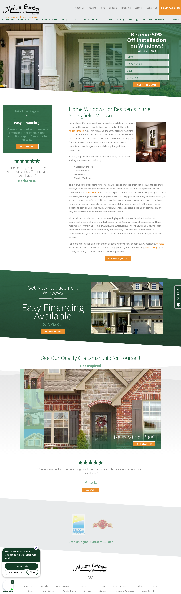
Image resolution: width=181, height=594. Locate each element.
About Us (79, 7)
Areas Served (148, 591)
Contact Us (152, 7)
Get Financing (53, 331)
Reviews (92, 7)
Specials (113, 7)
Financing (126, 7)
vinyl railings (151, 247)
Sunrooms (100, 586)
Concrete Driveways (154, 19)
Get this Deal (27, 146)
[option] (102, 409)
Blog (102, 7)
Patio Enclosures (28, 19)
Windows (106, 19)
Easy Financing (62, 586)
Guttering (103, 591)
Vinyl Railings (48, 591)
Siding (120, 19)
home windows (92, 192)
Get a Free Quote (146, 84)
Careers (139, 7)
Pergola (66, 19)
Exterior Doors (69, 591)
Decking (133, 19)
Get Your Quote (117, 258)
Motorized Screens (86, 19)
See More (90, 489)
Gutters (174, 19)
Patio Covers (49, 19)
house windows (76, 130)
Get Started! (144, 444)
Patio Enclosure (120, 586)
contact (160, 243)
